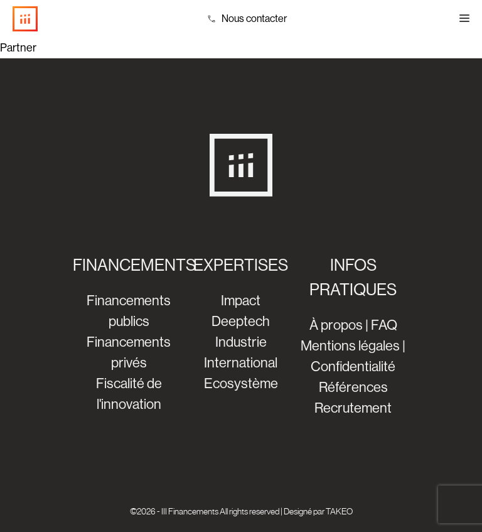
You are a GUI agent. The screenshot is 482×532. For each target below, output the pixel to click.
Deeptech (241, 321)
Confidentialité (353, 366)
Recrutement (353, 408)
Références (353, 387)
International (240, 363)
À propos (336, 325)
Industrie (241, 342)
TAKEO (339, 511)
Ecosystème (241, 383)
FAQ (384, 325)
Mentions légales (350, 346)
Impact (240, 300)
